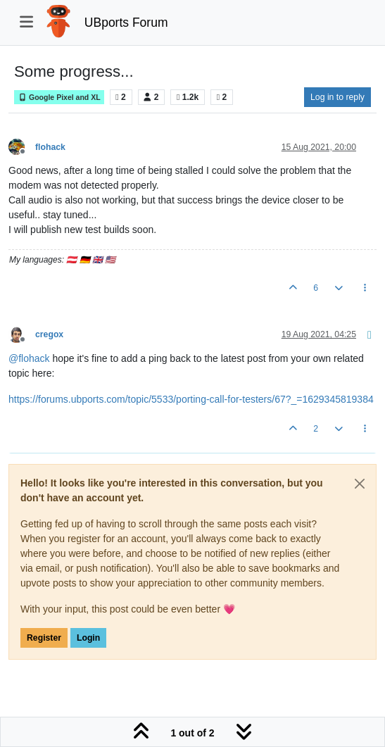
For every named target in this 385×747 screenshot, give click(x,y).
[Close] (359, 484)
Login (88, 638)
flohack (50, 147)
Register (44, 638)
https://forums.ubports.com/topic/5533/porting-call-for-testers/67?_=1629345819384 (191, 399)
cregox (49, 334)
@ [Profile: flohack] (29, 358)
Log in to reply (337, 97)
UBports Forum (126, 22)
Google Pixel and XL (59, 97)
